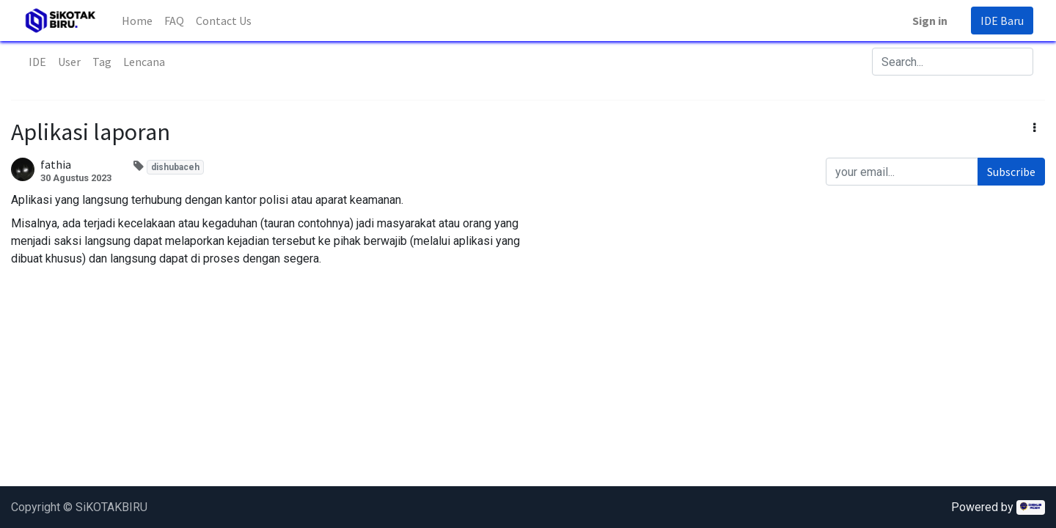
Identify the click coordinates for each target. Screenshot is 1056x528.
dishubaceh (175, 167)
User (69, 61)
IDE (37, 61)
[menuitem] (137, 20)
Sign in (929, 20)
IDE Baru (1002, 20)
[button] (1034, 127)
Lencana (144, 61)
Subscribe (1011, 171)
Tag (101, 61)
